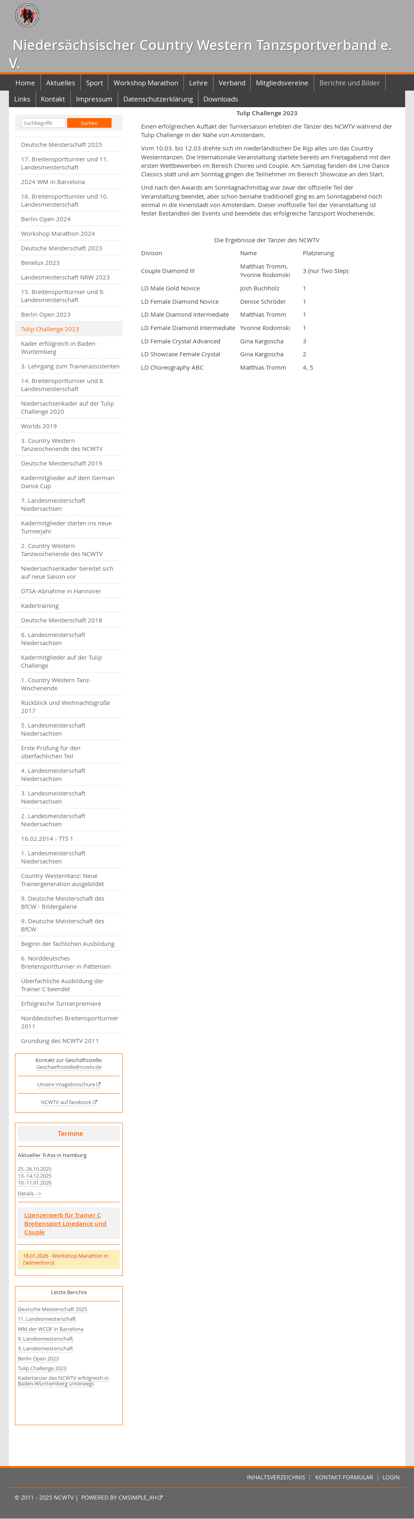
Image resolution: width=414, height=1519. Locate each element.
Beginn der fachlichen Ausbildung (67, 943)
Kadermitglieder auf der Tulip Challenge (61, 661)
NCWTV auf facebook (66, 1102)
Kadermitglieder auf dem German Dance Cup (67, 482)
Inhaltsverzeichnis (276, 1477)
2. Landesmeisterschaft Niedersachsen (53, 820)
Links (22, 99)
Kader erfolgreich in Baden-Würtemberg (59, 347)
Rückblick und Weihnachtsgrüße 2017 (65, 706)
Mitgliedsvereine (282, 82)
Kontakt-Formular (344, 1477)
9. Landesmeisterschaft (45, 1338)
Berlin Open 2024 (46, 219)
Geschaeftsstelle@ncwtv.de (68, 1067)
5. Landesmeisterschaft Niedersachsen (53, 729)
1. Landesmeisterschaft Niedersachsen (53, 857)
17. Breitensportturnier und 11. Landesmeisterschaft (64, 163)
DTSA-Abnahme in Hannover (61, 591)
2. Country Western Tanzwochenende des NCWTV (62, 550)
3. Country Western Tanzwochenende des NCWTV (62, 444)
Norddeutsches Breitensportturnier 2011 (69, 1022)
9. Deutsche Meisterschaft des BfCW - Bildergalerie (62, 902)
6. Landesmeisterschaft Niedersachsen (53, 638)
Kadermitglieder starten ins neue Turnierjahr (66, 527)
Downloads (220, 99)
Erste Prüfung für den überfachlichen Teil (50, 752)
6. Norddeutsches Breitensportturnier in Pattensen (66, 962)
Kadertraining (40, 605)
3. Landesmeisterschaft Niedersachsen (53, 797)
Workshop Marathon (146, 82)
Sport (94, 82)
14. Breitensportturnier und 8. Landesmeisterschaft (63, 385)
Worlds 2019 (39, 426)
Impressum (94, 99)
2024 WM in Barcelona (53, 182)
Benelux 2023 (40, 262)
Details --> (29, 1193)
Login (391, 1477)
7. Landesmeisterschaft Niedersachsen (53, 504)
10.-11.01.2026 (34, 1182)
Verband (232, 82)
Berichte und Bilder (349, 82)
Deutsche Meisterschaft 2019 (61, 463)
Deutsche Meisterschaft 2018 (61, 620)
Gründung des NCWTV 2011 (60, 1041)
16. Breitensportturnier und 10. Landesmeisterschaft (64, 200)
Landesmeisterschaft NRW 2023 (65, 277)
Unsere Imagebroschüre (66, 1084)
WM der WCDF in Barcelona (50, 1329)
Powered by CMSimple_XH (118, 1497)
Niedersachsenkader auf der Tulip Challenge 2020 (67, 407)
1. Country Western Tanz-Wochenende (56, 684)
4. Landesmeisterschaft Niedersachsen (53, 774)
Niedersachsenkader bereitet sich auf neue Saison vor (67, 572)
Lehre (198, 82)
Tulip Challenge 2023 (42, 1368)
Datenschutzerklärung (158, 99)
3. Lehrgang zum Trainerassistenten (70, 366)
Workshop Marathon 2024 (58, 233)
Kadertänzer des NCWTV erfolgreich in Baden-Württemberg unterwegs (63, 1381)
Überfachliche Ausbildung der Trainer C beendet (62, 985)
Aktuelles (60, 82)
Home (25, 82)
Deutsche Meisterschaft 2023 (61, 248)
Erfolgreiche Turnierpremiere (61, 1003)
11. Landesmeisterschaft (47, 1319)
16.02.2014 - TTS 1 (47, 838)
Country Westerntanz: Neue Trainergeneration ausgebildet (62, 880)
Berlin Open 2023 (46, 314)
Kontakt (53, 99)
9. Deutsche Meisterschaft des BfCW (62, 925)
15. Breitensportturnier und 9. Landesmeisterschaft (63, 296)
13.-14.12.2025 (34, 1175)
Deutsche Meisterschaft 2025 (61, 144)
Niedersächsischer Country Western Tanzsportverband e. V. (200, 54)
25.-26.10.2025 (34, 1169)
